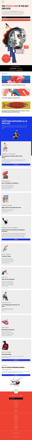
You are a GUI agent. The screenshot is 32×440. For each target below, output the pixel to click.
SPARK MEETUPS (16, 417)
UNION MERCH (16, 403)
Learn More (16, 17)
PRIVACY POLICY (16, 437)
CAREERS (16, 415)
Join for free (16, 398)
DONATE (16, 407)
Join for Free (16, 20)
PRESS (16, 409)
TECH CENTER (16, 405)
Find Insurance (16, 164)
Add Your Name (20, 70)
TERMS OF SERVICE (16, 436)
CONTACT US (16, 411)
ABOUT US (16, 401)
